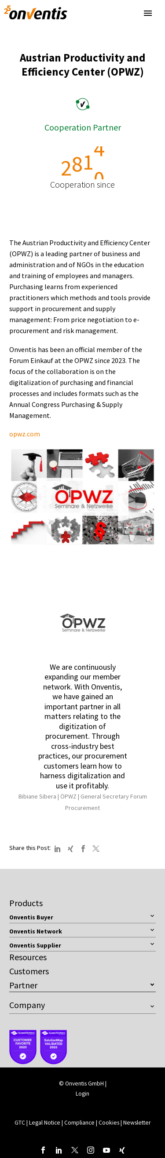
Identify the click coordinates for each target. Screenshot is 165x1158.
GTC (20, 1122)
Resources (28, 956)
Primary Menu (148, 13)
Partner (23, 985)
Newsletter (136, 1122)
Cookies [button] (109, 1122)
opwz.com (24, 433)
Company (27, 1004)
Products (26, 902)
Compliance (80, 1122)
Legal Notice (45, 1122)
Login (82, 1093)
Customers (29, 971)
